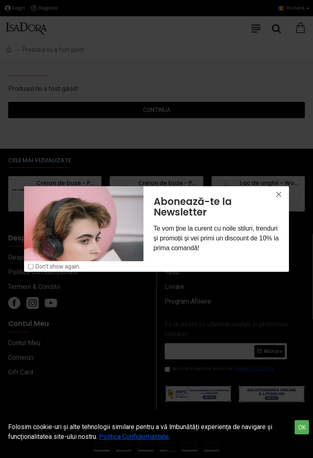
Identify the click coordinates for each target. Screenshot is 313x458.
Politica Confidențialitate (134, 436)
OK (302, 427)
